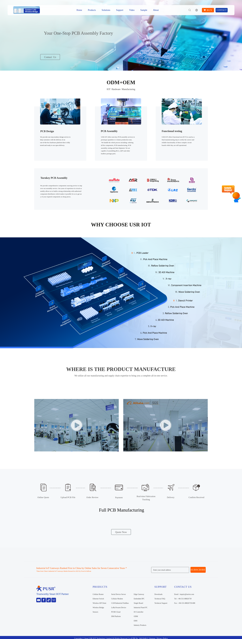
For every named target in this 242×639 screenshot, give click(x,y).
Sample (143, 10)
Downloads (158, 594)
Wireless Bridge (98, 607)
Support (119, 10)
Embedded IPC (139, 599)
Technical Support (160, 603)
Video (131, 10)
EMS (135, 621)
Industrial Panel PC (140, 607)
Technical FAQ (159, 599)
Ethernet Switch (98, 599)
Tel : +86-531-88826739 (182, 599)
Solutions (106, 10)
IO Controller (138, 612)
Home (79, 10)
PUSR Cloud (115, 612)
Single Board (138, 603)
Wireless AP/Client (99, 603)
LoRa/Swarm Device (118, 607)
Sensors (95, 612)
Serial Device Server (118, 594)
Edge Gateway (139, 594)
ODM (136, 616)
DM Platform (116, 616)
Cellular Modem (117, 599)
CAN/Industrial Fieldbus (120, 603)
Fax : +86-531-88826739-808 (184, 603)
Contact (222, 10)
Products (92, 10)
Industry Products (140, 625)
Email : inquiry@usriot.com (184, 594)
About (156, 10)
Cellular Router (98, 594)
